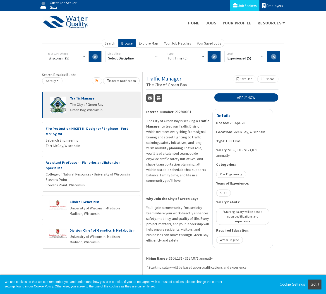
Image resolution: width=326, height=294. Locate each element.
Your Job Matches (177, 43)
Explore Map (148, 43)
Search (110, 43)
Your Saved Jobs (209, 43)
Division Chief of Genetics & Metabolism (103, 230)
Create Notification (121, 81)
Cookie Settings (292, 284)
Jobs (211, 23)
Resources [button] (269, 23)
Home (193, 23)
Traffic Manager (83, 98)
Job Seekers (245, 5)
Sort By (51, 81)
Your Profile (237, 23)
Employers (272, 5)
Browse (127, 43)
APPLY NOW (246, 97)
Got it (315, 284)
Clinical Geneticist (85, 201)
